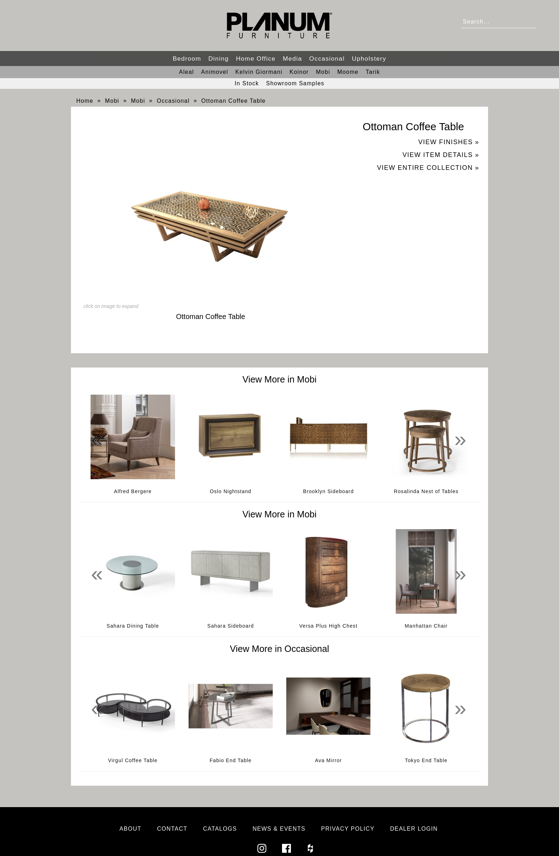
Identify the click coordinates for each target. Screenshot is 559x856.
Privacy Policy (348, 829)
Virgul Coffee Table (133, 760)
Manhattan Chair (426, 626)
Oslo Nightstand (230, 491)
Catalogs (220, 829)
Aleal (186, 72)
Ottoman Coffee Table (233, 101)
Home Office (256, 58)
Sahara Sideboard (230, 626)
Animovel (214, 72)
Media (292, 58)
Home (84, 101)
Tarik (373, 72)
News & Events (278, 829)
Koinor (299, 72)
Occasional (327, 58)
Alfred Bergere (133, 491)
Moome (348, 72)
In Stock (247, 83)
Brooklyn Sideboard (328, 491)
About (130, 829)
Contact (172, 829)
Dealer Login (414, 829)
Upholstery (369, 58)
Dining (218, 58)
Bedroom (187, 58)
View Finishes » (448, 142)
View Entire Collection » (428, 167)
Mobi (323, 72)
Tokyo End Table (426, 760)
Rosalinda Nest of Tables (426, 491)
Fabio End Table (231, 760)
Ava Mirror (328, 760)
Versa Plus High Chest (328, 626)
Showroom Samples (295, 83)
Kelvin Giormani (258, 72)
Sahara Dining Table (133, 626)
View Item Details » (440, 154)
